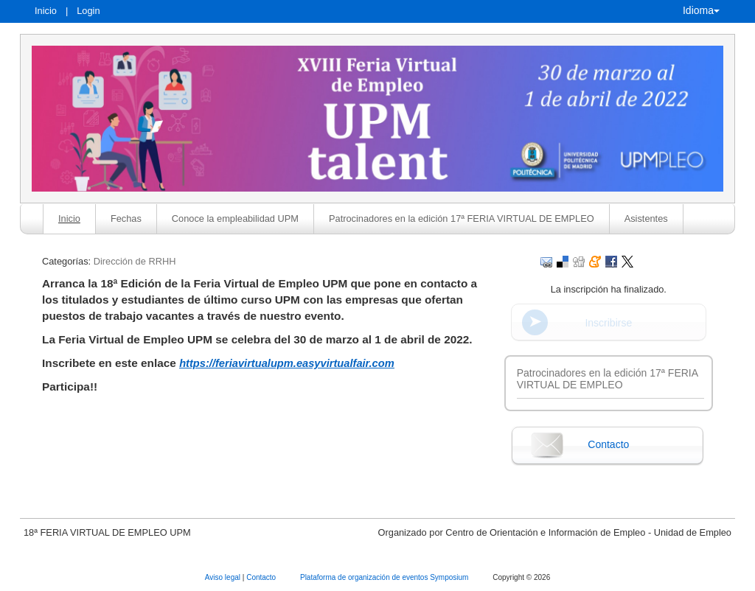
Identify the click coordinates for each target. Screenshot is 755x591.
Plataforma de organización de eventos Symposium (385, 577)
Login (88, 10)
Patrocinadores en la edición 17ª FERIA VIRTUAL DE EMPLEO (461, 218)
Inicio (46, 10)
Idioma (701, 10)
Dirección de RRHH (135, 261)
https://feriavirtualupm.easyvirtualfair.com (286, 363)
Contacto (608, 444)
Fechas (126, 218)
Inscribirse (608, 323)
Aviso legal (224, 577)
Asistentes (646, 218)
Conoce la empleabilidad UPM (235, 218)
